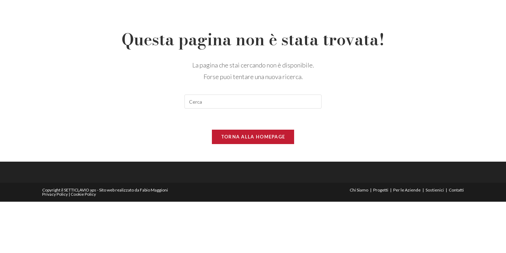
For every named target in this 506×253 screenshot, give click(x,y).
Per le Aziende (407, 190)
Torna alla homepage (253, 137)
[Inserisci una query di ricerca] (253, 102)
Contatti (456, 190)
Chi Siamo (359, 190)
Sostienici (435, 190)
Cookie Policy (83, 194)
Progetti (380, 190)
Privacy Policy (55, 194)
